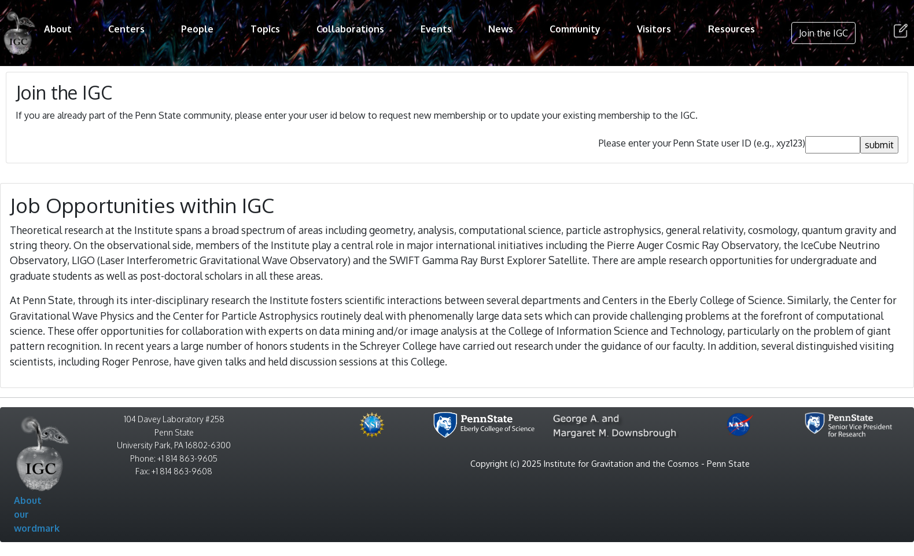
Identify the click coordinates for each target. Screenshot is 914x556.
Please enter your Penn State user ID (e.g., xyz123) (702, 143)
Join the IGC (823, 33)
